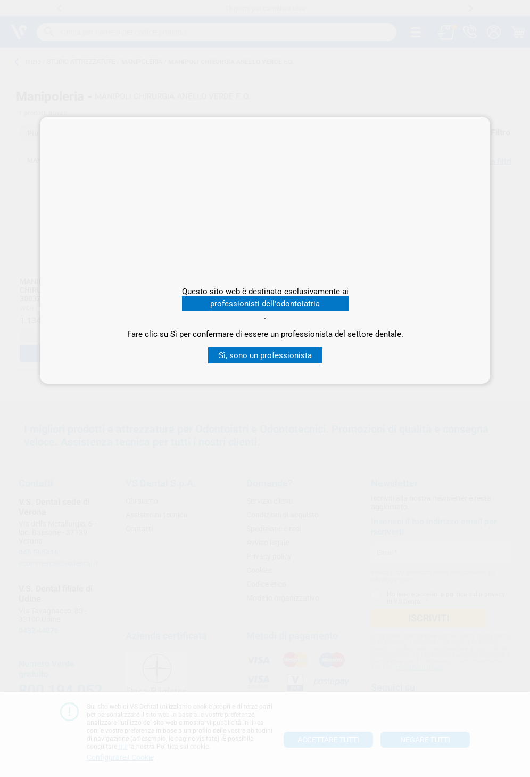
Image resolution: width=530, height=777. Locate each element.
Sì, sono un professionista (265, 355)
